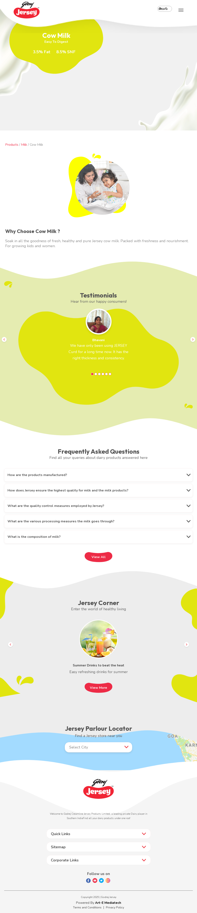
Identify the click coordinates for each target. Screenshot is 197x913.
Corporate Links (65, 860)
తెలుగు (163, 8)
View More (98, 687)
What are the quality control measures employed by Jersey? (56, 506)
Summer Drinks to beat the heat (98, 665)
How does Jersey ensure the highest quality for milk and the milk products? (68, 490)
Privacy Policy (115, 907)
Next (193, 340)
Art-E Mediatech (108, 902)
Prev (4, 340)
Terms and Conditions (87, 907)
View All (99, 557)
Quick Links (60, 833)
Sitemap (58, 847)
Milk (24, 144)
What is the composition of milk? (34, 536)
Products (11, 144)
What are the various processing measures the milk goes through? (61, 521)
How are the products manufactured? (37, 475)
